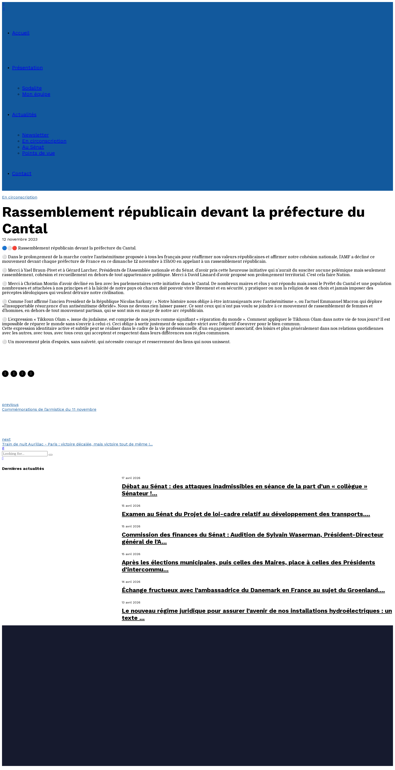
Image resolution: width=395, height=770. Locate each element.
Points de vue (38, 153)
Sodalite (32, 88)
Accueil (20, 33)
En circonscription (44, 141)
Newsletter (35, 135)
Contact (21, 173)
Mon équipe (36, 94)
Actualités (24, 114)
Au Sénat (33, 147)
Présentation (27, 68)
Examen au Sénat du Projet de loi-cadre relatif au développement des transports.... (246, 514)
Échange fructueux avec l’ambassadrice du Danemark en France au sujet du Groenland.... (253, 590)
